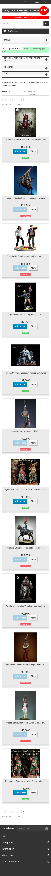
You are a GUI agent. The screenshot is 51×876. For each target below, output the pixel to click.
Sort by (4, 91)
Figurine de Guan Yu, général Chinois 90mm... (25, 781)
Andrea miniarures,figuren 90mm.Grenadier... (25, 723)
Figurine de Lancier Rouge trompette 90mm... (25, 664)
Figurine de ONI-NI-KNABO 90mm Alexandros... (25, 489)
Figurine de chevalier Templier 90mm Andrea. (25, 606)
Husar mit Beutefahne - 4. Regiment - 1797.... (25, 198)
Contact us (27, 2)
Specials (9, 67)
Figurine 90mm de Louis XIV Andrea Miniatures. (25, 373)
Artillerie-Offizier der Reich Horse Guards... (25, 548)
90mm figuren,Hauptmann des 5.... (25, 431)
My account (8, 855)
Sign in (46, 2)
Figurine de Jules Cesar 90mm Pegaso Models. (25, 140)
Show (30, 91)
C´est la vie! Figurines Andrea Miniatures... (25, 256)
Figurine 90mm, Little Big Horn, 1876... (25, 314)
